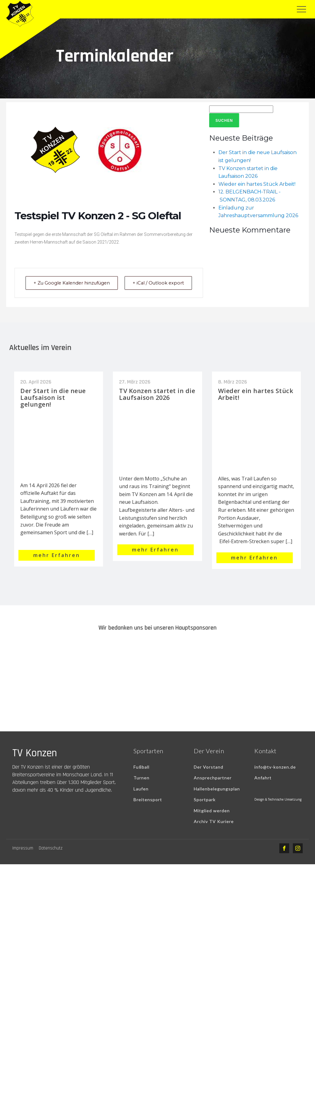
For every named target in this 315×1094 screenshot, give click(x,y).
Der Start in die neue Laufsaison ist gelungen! (53, 405)
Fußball (142, 775)
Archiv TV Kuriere (214, 829)
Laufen (141, 796)
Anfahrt (263, 785)
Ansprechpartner (213, 785)
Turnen (142, 785)
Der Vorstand (208, 775)
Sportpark (205, 807)
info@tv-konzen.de (275, 775)
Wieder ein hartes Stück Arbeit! (256, 184)
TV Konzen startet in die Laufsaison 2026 (157, 401)
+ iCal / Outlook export (177, 287)
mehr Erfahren (56, 562)
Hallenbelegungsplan (217, 796)
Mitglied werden (212, 818)
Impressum (22, 856)
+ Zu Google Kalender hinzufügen (56, 287)
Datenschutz (50, 856)
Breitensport (148, 807)
